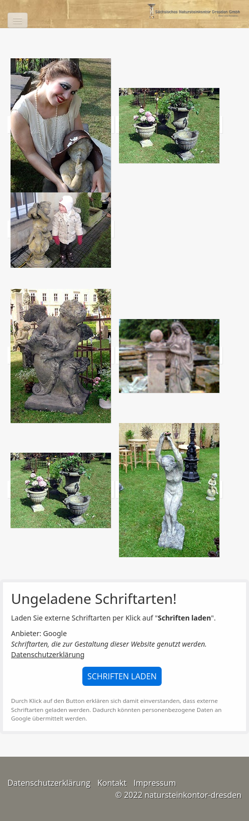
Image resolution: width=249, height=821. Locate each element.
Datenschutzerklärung (47, 654)
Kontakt (112, 782)
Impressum (155, 782)
